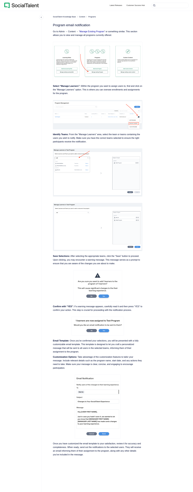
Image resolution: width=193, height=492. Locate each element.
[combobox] (170, 5)
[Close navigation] (41, 17)
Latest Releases (116, 5)
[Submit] (154, 5)
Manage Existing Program (92, 31)
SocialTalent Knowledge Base (64, 17)
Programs (92, 17)
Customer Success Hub (135, 5)
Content (82, 17)
